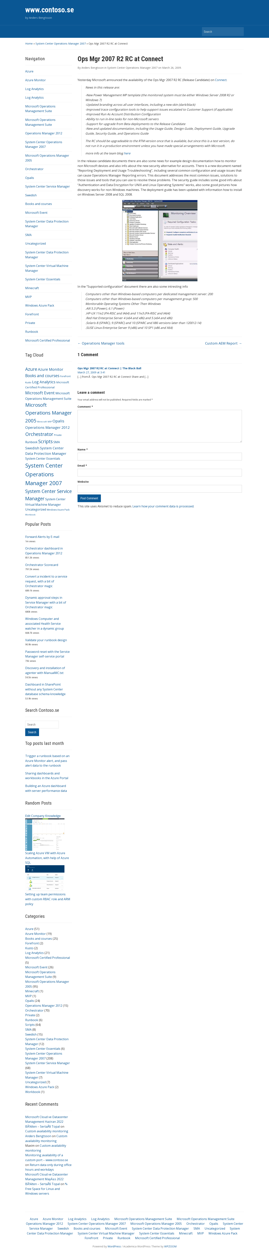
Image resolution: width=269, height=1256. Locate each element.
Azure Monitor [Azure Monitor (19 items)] (50, 369)
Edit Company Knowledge (43, 816)
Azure (29, 71)
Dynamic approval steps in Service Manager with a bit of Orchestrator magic (45, 602)
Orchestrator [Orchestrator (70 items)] (39, 434)
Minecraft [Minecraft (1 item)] (42, 421)
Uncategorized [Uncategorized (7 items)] (35, 509)
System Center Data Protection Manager (160, 1228)
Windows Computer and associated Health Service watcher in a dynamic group (44, 623)
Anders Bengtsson (38, 1136)
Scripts (30, 1025)
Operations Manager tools (101, 343)
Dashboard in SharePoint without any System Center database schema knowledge (45, 689)
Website (83, 481)
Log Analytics (34, 89)
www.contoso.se (49, 9)
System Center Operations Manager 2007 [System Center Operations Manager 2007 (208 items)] (44, 474)
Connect (221, 80)
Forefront (32, 314)
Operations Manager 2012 (43, 133)
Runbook (31, 332)
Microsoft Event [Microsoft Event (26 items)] (40, 392)
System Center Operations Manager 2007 (60, 43)
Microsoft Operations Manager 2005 (156, 1224)
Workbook (32, 1092)
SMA (28, 235)
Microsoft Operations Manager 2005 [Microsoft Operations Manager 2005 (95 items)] (48, 412)
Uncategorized (35, 243)
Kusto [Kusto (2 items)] (28, 382)
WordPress (114, 1246)
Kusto (29, 948)
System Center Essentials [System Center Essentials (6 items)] (42, 458)
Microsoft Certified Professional (47, 340)
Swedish (31, 195)
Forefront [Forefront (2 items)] (65, 376)
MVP (28, 297)
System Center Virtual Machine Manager (106, 1233)
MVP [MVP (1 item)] (50, 421)
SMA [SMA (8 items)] (56, 442)
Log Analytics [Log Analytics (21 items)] (43, 381)
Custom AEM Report (223, 343)
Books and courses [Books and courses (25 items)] (42, 375)
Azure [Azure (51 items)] (31, 369)
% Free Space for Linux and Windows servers (46, 1189)
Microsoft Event (36, 213)
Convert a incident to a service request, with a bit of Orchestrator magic (46, 581)
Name (83, 449)
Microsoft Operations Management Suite (143, 1219)
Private (30, 323)
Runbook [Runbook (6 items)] (31, 442)
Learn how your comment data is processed (163, 506)
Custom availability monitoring (46, 1131)
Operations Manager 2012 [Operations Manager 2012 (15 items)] (47, 427)
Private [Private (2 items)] (58, 435)
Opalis (29, 178)
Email (82, 465)
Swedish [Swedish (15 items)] (32, 448)
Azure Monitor (35, 80)
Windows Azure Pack (39, 305)
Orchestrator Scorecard (41, 565)
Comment (85, 406)
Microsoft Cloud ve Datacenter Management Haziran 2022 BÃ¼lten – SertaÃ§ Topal (46, 1122)
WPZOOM (170, 1246)
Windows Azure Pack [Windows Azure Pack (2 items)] (58, 509)
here (127, 153)
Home (29, 43)
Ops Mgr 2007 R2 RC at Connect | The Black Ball (109, 368)
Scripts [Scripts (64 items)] (45, 441)
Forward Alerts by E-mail (42, 537)
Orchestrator (34, 169)
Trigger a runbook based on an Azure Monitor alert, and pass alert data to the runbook (47, 761)
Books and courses (38, 204)
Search (239, 31)
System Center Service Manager (47, 186)
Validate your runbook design (46, 640)
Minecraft (32, 288)
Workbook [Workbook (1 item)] (30, 514)
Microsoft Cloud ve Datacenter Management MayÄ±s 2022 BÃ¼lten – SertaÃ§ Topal (46, 1179)
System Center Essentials (42, 279)
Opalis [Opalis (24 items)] (58, 421)
